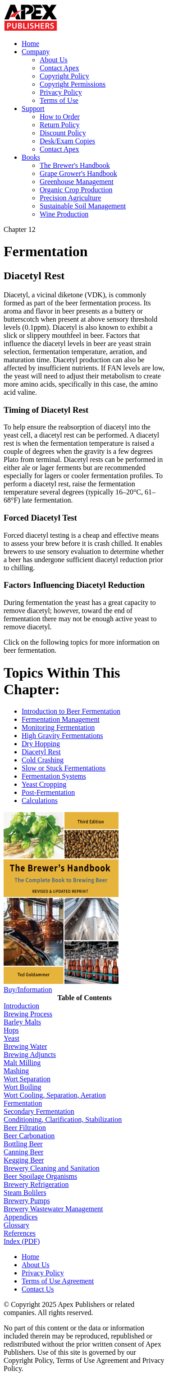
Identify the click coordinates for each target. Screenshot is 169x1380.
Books (31, 157)
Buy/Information (28, 989)
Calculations (40, 800)
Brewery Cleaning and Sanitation (52, 1168)
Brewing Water (25, 1046)
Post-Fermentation (48, 792)
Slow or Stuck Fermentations (63, 768)
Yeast (11, 1038)
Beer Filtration (25, 1127)
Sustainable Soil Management (83, 206)
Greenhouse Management (77, 181)
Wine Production (64, 214)
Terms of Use (59, 100)
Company (36, 51)
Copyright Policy (64, 76)
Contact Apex (59, 68)
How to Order (60, 116)
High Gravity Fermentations (62, 735)
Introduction (21, 1006)
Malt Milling (22, 1062)
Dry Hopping (41, 744)
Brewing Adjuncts (30, 1054)
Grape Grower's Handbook (78, 173)
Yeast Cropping (44, 784)
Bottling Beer (23, 1144)
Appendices (21, 1217)
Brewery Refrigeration (36, 1184)
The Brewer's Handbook (75, 165)
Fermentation (23, 1103)
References (20, 1233)
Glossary (16, 1225)
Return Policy (59, 125)
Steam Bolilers (25, 1192)
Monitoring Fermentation (58, 727)
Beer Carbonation (29, 1136)
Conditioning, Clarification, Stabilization (63, 1119)
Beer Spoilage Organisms (40, 1176)
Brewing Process (28, 1014)
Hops (11, 1030)
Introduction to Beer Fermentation (71, 711)
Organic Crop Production (76, 190)
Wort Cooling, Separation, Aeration (55, 1095)
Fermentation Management (61, 719)
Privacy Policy (61, 92)
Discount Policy (63, 133)
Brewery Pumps (27, 1201)
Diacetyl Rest (41, 752)
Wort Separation (27, 1079)
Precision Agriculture (70, 198)
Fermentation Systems (54, 776)
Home (30, 43)
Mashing (16, 1071)
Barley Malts (22, 1022)
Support (33, 108)
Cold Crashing (43, 760)
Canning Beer (23, 1152)
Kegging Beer (24, 1160)
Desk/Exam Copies (67, 141)
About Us (54, 60)
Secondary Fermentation (39, 1111)
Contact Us (38, 1289)
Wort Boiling (22, 1087)
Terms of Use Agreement (58, 1281)
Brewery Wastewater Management (53, 1209)
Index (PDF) (22, 1241)
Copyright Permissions (72, 84)
